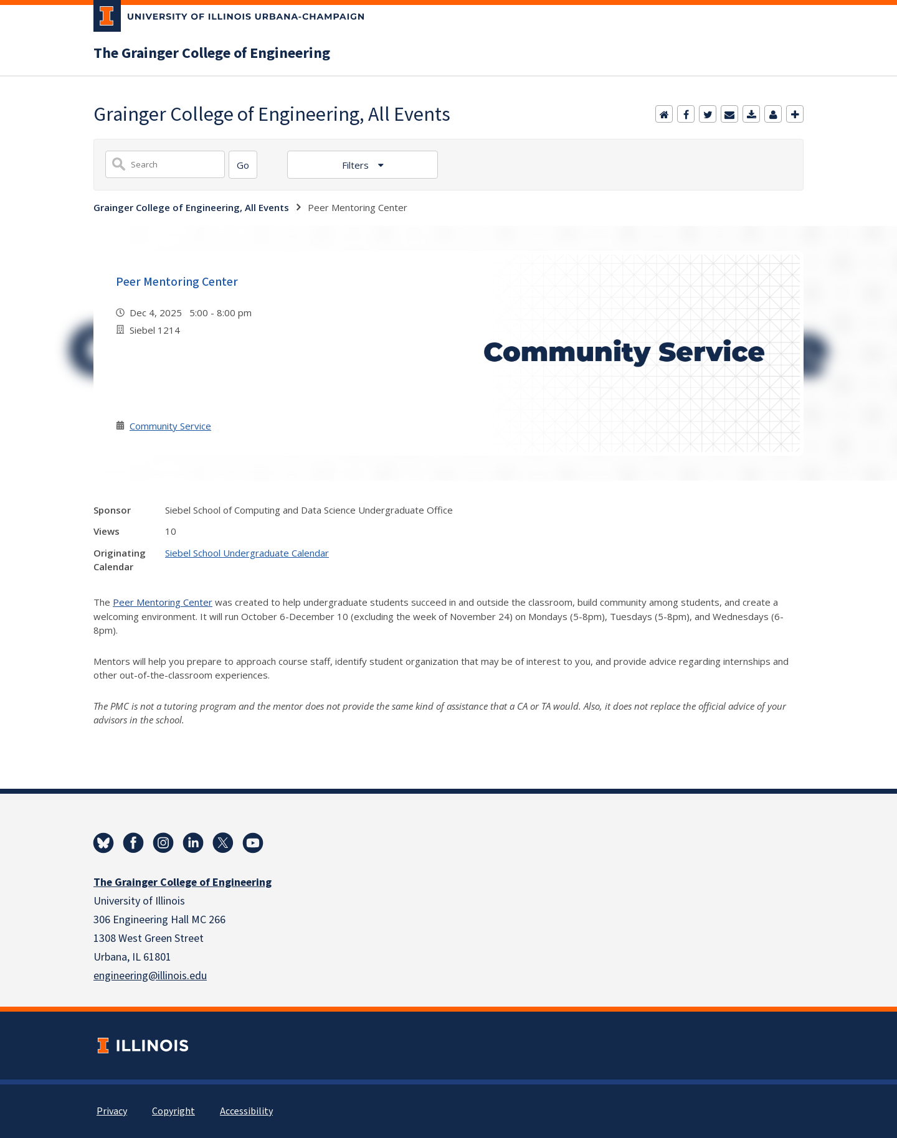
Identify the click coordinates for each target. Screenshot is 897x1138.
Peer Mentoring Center (177, 282)
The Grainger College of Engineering (211, 53)
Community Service (170, 426)
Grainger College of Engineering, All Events (191, 207)
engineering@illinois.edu (150, 976)
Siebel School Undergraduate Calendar (247, 553)
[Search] (243, 165)
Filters (356, 165)
